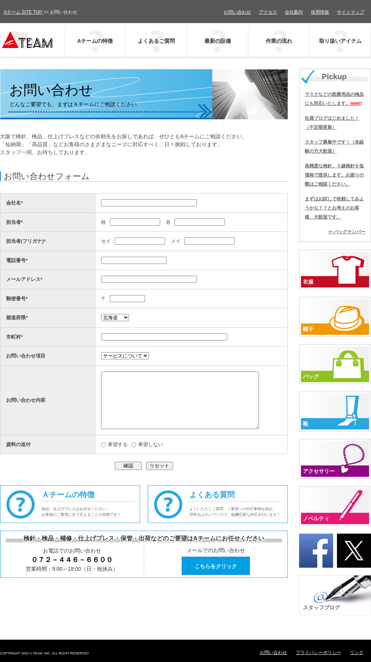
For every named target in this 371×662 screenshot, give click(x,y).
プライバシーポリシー (318, 652)
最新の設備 (217, 41)
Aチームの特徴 (95, 41)
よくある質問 (238, 515)
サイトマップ (350, 12)
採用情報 (320, 12)
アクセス (268, 12)
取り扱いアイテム (340, 41)
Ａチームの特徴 (91, 515)
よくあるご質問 (156, 41)
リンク (356, 652)
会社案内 (294, 12)
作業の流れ (279, 41)
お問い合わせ (237, 12)
